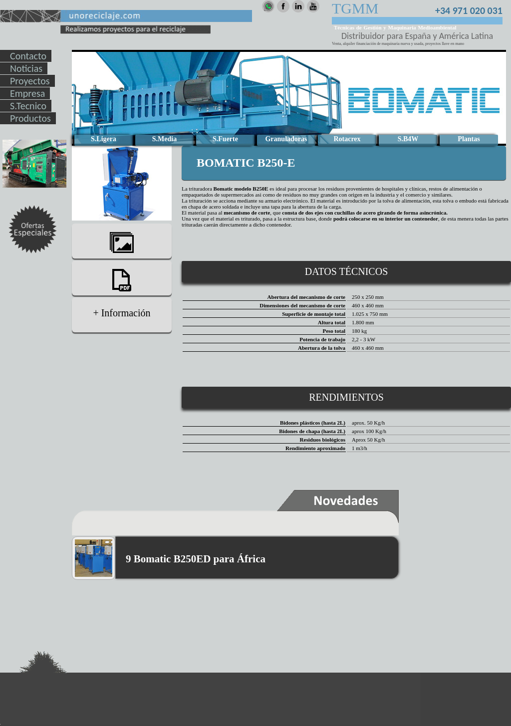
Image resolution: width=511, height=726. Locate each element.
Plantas (469, 139)
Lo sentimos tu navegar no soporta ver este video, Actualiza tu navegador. (289, 98)
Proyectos (30, 81)
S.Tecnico (28, 106)
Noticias (26, 68)
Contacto (28, 56)
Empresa (27, 93)
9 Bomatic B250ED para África (195, 559)
